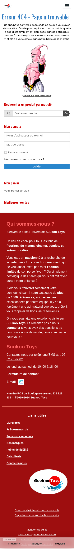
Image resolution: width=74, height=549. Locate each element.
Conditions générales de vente (37, 534)
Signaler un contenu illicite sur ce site (37, 515)
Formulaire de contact (23, 374)
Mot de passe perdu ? (33, 159)
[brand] (8, 5)
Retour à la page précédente (37, 95)
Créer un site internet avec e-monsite (37, 510)
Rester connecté (18, 152)
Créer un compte (12, 159)
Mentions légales (37, 529)
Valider (37, 166)
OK (66, 113)
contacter (13, 327)
